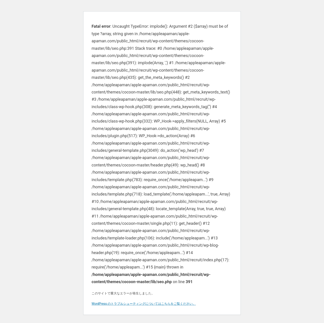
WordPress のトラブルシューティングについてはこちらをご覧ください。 (144, 303)
